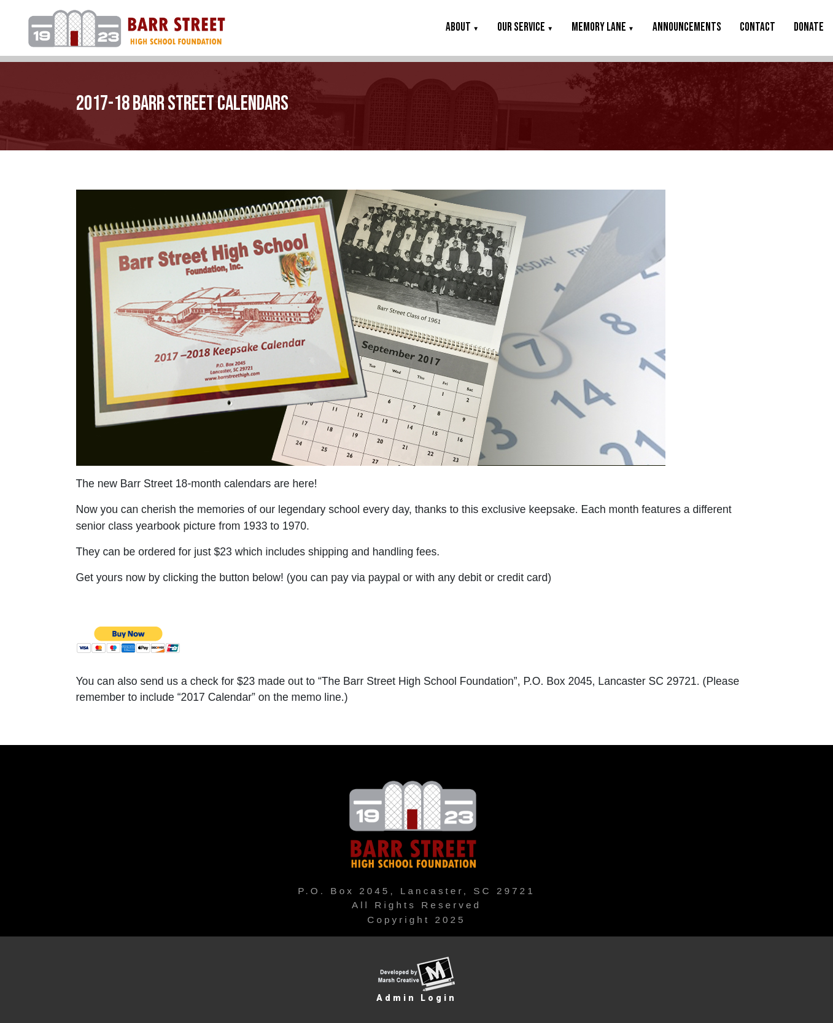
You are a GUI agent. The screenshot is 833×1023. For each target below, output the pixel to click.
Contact (757, 27)
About (462, 27)
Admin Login (416, 998)
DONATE (809, 27)
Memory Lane (602, 27)
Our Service (525, 27)
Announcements (687, 27)
